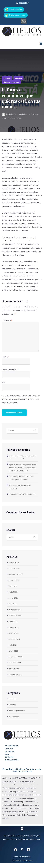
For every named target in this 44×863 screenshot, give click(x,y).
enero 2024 (13, 633)
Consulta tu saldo (13, 9)
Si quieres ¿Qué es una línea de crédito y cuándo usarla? (21, 478)
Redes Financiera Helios (18, 114)
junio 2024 (13, 621)
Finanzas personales (11, 82)
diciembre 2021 (15, 662)
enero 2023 (13, 650)
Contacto (9, 757)
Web (3, 382)
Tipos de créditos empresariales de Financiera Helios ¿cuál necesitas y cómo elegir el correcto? (22, 467)
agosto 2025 (14, 580)
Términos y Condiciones (22, 860)
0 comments (16, 118)
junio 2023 (13, 644)
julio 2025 (13, 586)
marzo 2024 (14, 627)
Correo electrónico (10, 369)
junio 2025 (13, 591)
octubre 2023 (14, 639)
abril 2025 (13, 603)
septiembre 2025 (16, 574)
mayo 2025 (13, 597)
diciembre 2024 (15, 609)
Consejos (7, 78)
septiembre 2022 (15, 656)
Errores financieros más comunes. (22, 493)
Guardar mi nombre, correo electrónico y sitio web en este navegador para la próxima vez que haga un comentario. (21, 399)
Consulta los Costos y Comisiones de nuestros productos (22, 770)
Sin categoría (14, 716)
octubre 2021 (14, 668)
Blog (7, 754)
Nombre (5, 356)
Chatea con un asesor (15, 15)
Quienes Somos (11, 745)
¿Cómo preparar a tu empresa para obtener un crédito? (22, 457)
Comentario (7, 320)
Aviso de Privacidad (21, 856)
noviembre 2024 (15, 615)
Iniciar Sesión (11, 759)
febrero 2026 (14, 568)
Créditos (18, 78)
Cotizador (9, 751)
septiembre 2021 (15, 674)
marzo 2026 (14, 562)
